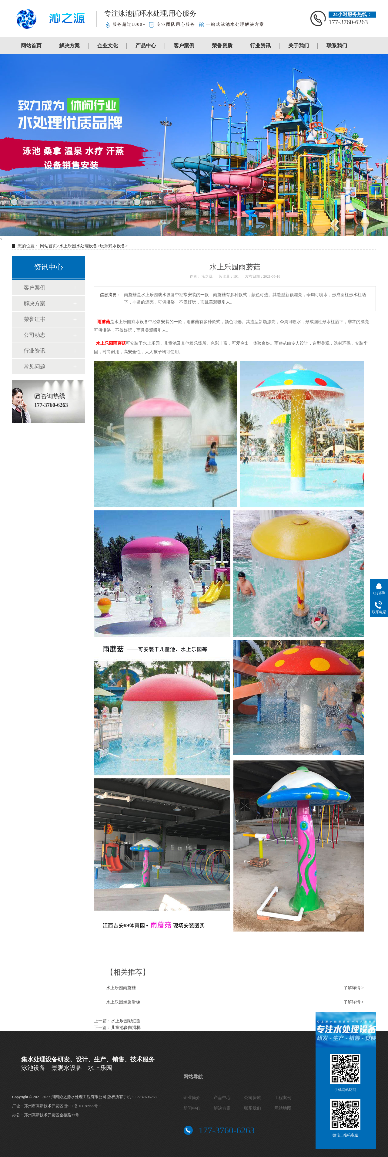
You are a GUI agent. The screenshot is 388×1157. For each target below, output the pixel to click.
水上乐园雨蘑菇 (111, 343)
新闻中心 (191, 1108)
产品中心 (145, 46)
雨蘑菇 (103, 322)
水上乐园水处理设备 (78, 246)
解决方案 (69, 46)
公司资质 (252, 1097)
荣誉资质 (222, 46)
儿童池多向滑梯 (126, 1027)
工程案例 (282, 1097)
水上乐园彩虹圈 (126, 1021)
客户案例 (184, 46)
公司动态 (34, 335)
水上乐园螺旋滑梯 (123, 1002)
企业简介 (191, 1097)
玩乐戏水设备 (112, 246)
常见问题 (34, 367)
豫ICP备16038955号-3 (82, 1106)
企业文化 (107, 46)
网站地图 (282, 1108)
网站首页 (31, 46)
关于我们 (298, 46)
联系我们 (336, 46)
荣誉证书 (34, 319)
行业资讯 (260, 46)
